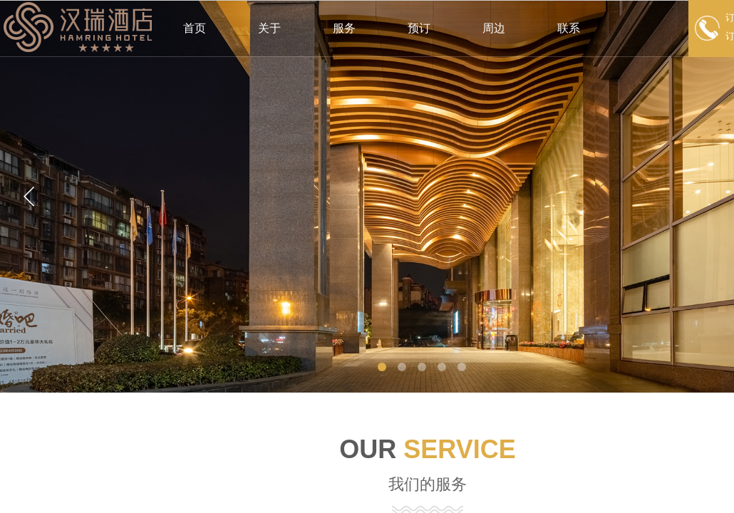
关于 (269, 28)
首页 (194, 28)
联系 (568, 28)
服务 (344, 28)
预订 (419, 28)
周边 (493, 28)
